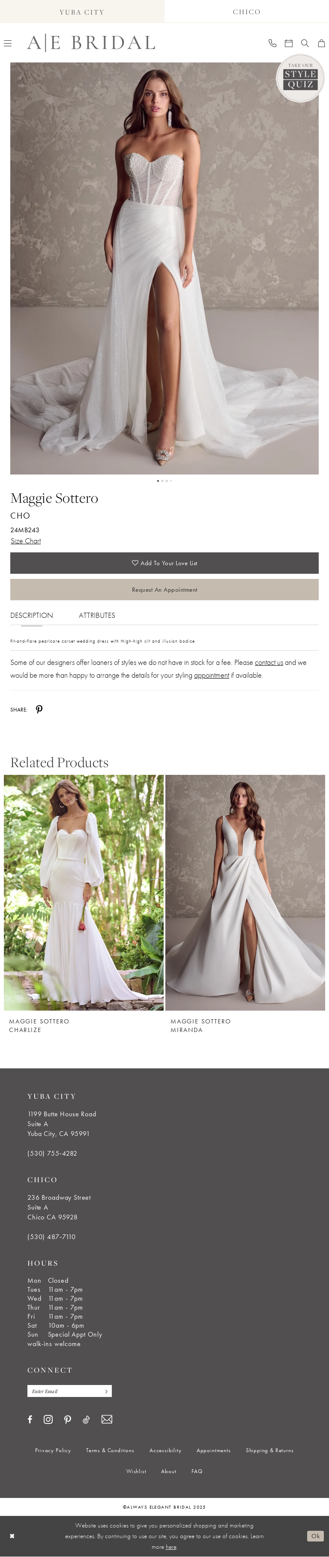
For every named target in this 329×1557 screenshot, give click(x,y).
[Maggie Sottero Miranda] (245, 893)
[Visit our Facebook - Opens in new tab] (29, 1420)
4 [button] (171, 481)
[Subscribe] (104, 1391)
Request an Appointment (164, 589)
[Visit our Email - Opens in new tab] (107, 1420)
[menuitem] (272, 43)
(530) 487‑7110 (51, 1236)
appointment (211, 675)
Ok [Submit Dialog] (315, 1536)
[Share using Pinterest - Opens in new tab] (39, 709)
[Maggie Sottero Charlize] (84, 893)
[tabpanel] (164, 268)
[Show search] (305, 43)
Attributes (97, 615)
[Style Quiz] (300, 78)
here (171, 1547)
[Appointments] (289, 43)
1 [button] (158, 481)
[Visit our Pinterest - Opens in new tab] (67, 1420)
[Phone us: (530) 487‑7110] (272, 43)
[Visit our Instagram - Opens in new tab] (48, 1420)
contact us (269, 662)
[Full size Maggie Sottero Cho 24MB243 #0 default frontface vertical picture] (164, 268)
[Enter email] (69, 1391)
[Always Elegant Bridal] (91, 43)
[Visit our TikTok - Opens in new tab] (86, 1420)
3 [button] (166, 481)
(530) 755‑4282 (52, 1153)
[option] (83, 898)
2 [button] (162, 481)
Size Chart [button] (26, 541)
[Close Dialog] (12, 1536)
